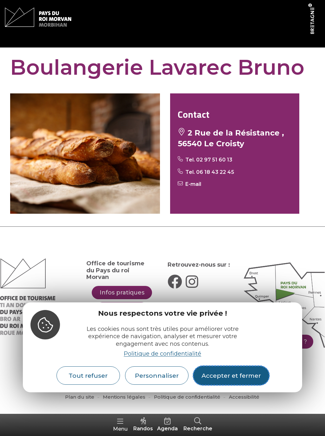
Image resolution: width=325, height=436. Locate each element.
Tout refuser (88, 375)
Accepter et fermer (231, 375)
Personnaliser (157, 375)
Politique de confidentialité (162, 353)
